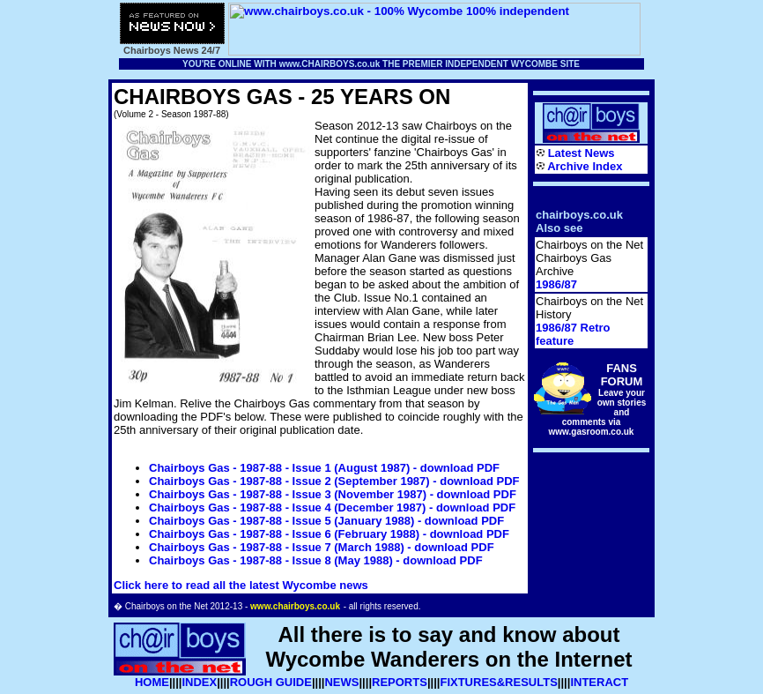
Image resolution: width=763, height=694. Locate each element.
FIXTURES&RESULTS (498, 682)
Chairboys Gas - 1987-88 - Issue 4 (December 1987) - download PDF (332, 507)
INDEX (199, 682)
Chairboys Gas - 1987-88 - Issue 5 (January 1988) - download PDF (326, 520)
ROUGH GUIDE (271, 682)
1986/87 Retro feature (573, 334)
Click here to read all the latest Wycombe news (241, 585)
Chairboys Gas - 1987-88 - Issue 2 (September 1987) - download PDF (334, 481)
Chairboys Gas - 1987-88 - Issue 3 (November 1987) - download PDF (332, 494)
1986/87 (556, 284)
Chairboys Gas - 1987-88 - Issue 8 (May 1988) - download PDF (316, 560)
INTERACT (599, 682)
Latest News (581, 153)
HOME (152, 682)
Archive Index (584, 166)
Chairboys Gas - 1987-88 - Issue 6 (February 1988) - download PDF (329, 534)
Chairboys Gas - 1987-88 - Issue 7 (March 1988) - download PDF (321, 547)
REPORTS (399, 682)
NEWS (341, 682)
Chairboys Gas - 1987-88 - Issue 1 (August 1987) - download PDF (324, 467)
